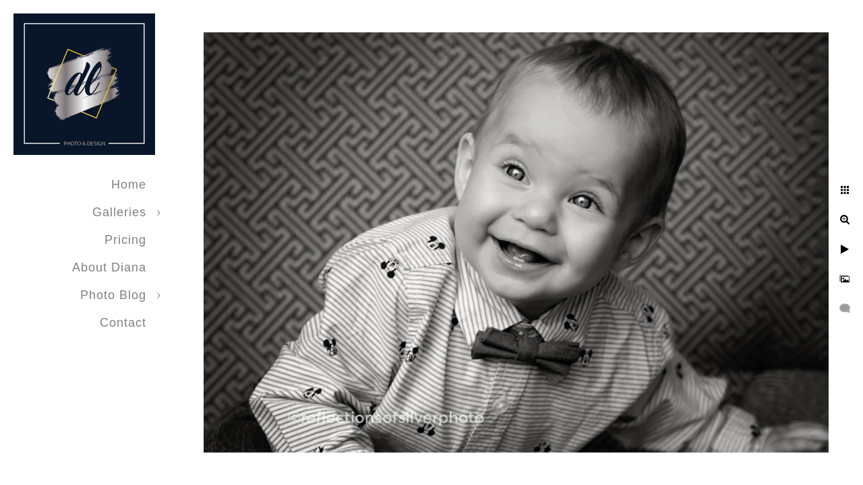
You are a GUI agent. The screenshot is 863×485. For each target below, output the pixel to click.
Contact (123, 322)
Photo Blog (113, 295)
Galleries (119, 212)
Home (128, 184)
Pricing (125, 240)
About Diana (109, 267)
